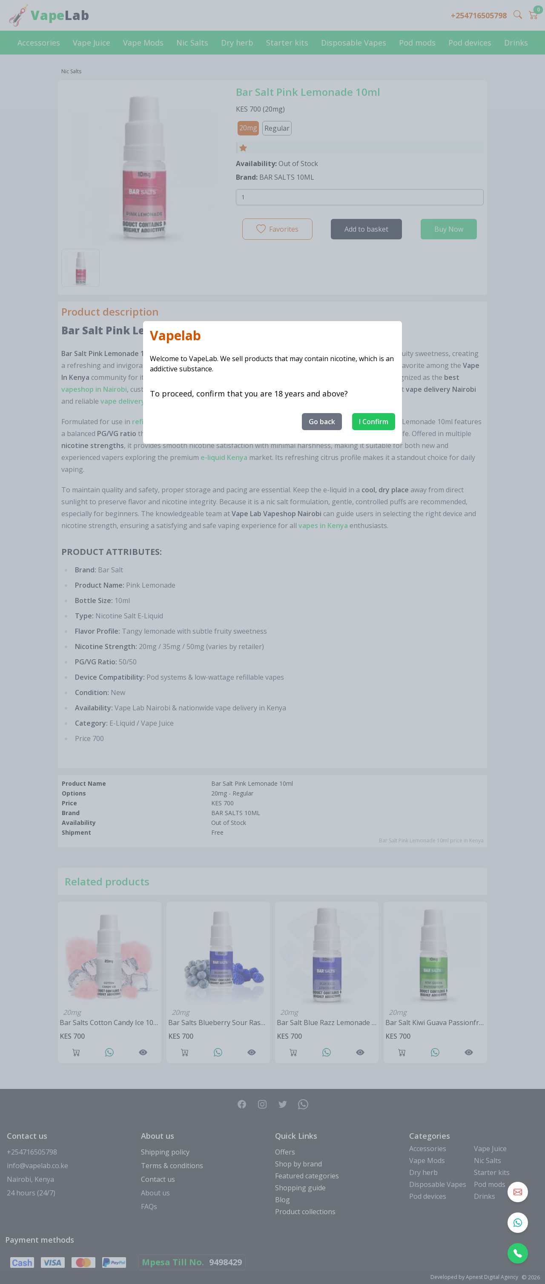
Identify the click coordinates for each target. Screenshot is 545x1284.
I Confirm (373, 421)
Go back (322, 421)
